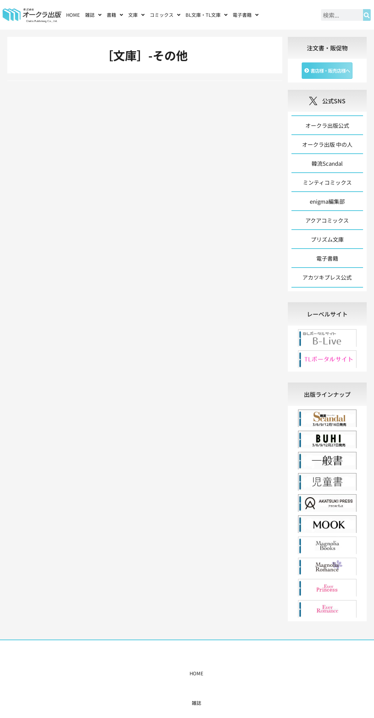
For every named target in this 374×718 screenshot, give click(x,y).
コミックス (165, 14)
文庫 (136, 14)
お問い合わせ (273, 673)
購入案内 (172, 673)
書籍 (115, 14)
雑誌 (93, 14)
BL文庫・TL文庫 (207, 14)
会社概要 (244, 673)
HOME (73, 14)
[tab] (327, 314)
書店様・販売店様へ (208, 673)
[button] (93, 15)
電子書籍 (246, 14)
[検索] (367, 15)
